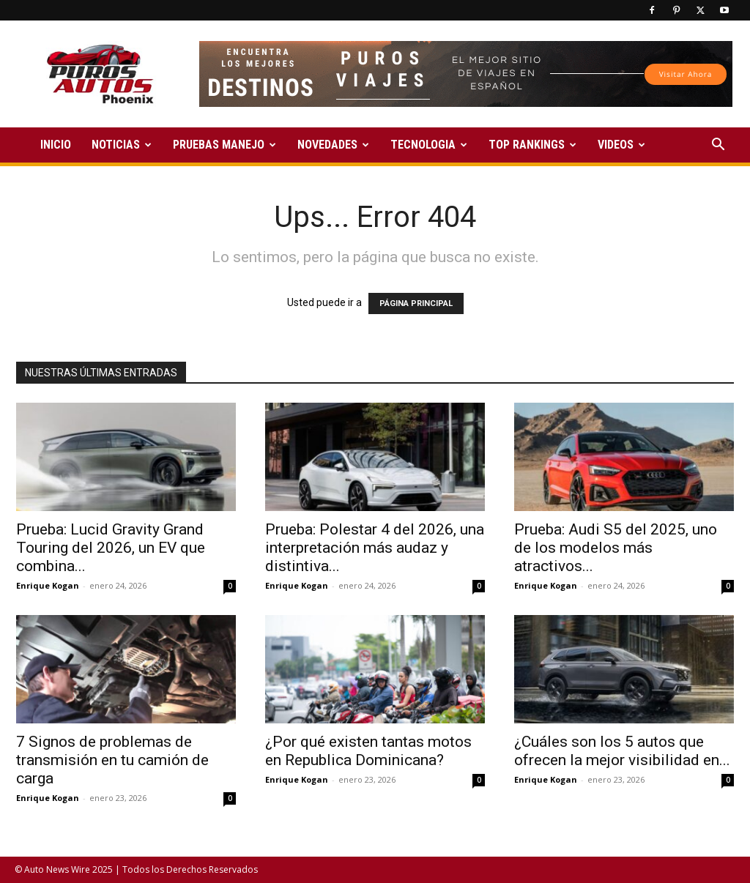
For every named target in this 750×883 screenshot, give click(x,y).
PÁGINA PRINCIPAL (416, 303)
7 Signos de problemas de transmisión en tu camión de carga (112, 760)
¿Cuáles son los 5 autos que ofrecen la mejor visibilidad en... (622, 751)
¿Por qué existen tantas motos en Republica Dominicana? (368, 751)
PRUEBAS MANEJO (224, 145)
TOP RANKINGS (532, 145)
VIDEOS (621, 145)
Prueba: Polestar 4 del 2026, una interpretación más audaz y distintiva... (374, 548)
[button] (717, 146)
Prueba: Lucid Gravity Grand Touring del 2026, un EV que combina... (110, 548)
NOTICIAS (122, 145)
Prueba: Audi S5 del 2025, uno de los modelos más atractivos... (615, 548)
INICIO (55, 145)
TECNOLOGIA (428, 145)
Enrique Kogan (47, 585)
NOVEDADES (333, 145)
